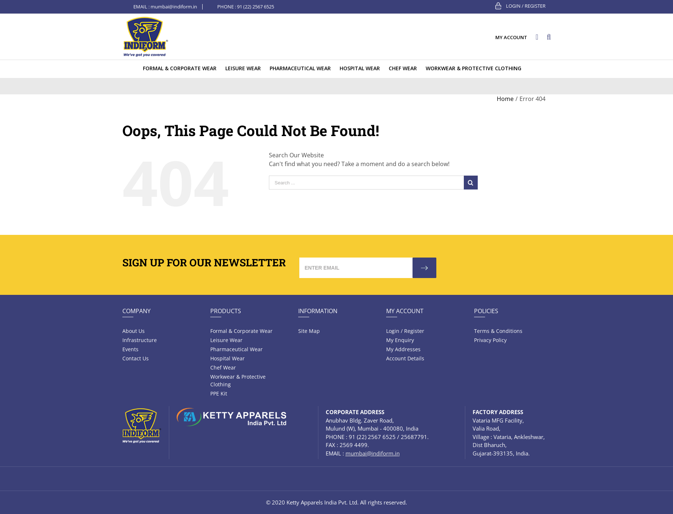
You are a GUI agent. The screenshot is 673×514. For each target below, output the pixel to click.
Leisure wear (226, 340)
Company (136, 311)
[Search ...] (366, 183)
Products (225, 311)
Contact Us (135, 358)
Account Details (405, 358)
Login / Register (526, 6)
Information (317, 311)
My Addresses (403, 349)
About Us (133, 330)
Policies (486, 311)
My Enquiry (400, 340)
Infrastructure (139, 340)
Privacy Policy (490, 340)
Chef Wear (223, 367)
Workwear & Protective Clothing (238, 380)
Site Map (309, 330)
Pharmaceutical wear (236, 349)
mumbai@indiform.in (174, 6)
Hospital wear (227, 358)
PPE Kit (218, 393)
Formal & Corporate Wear (241, 330)
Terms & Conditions (498, 330)
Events (130, 349)
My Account (405, 311)
